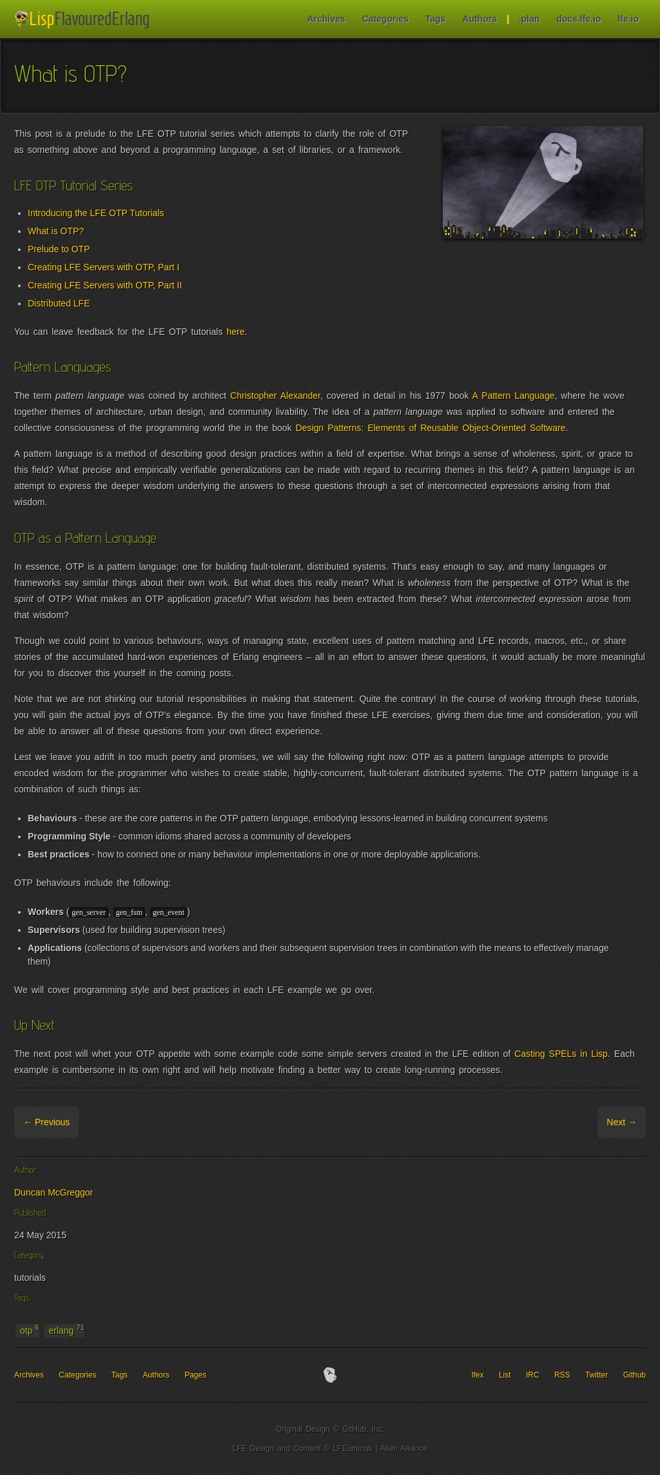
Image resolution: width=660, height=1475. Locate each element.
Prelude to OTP (59, 249)
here (235, 331)
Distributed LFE (59, 303)
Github (634, 1375)
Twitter (596, 1375)
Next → (622, 1122)
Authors (479, 19)
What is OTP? (56, 231)
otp (29, 1330)
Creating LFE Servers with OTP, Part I (104, 267)
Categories (385, 19)
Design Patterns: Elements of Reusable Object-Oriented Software (431, 428)
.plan (529, 19)
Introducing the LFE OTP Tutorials (96, 213)
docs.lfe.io (578, 19)
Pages (195, 1375)
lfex (478, 1375)
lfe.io (628, 19)
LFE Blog (83, 19)
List (505, 1375)
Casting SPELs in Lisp (561, 1054)
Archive (96, 1122)
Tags (435, 19)
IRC (532, 1375)
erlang (66, 1330)
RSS (562, 1375)
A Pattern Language (513, 395)
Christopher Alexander (275, 395)
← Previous (46, 1122)
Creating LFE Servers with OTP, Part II (105, 285)
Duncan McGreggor (53, 1192)
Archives (326, 19)
